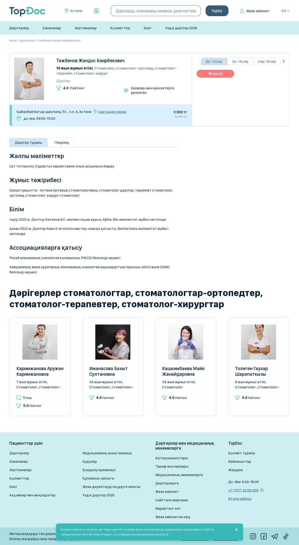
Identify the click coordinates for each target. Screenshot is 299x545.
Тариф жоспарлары (172, 466)
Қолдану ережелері (99, 470)
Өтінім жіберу (240, 498)
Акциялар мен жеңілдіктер (32, 495)
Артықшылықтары (171, 458)
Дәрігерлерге (167, 483)
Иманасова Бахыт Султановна (108, 371)
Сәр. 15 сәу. (267, 61)
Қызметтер (120, 28)
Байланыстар (239, 461)
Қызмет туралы (241, 453)
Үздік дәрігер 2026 (181, 28)
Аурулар (89, 461)
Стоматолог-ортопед (134, 68)
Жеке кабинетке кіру (172, 517)
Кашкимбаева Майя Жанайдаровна (183, 371)
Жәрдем (235, 470)
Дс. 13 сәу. (214, 61)
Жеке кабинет (258, 11)
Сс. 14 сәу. (240, 61)
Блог (148, 28)
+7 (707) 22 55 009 (243, 490)
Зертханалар (86, 28)
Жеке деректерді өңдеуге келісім (111, 486)
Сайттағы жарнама (171, 500)
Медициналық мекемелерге (179, 475)
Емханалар (52, 28)
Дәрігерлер (19, 28)
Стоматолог (104, 68)
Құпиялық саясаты (98, 478)
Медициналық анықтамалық (107, 453)
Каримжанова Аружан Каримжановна (40, 371)
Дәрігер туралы (28, 142)
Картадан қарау (112, 112)
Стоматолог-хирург (91, 73)
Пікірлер (61, 142)
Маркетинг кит (168, 508)
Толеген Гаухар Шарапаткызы (251, 371)
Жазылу (215, 73)
